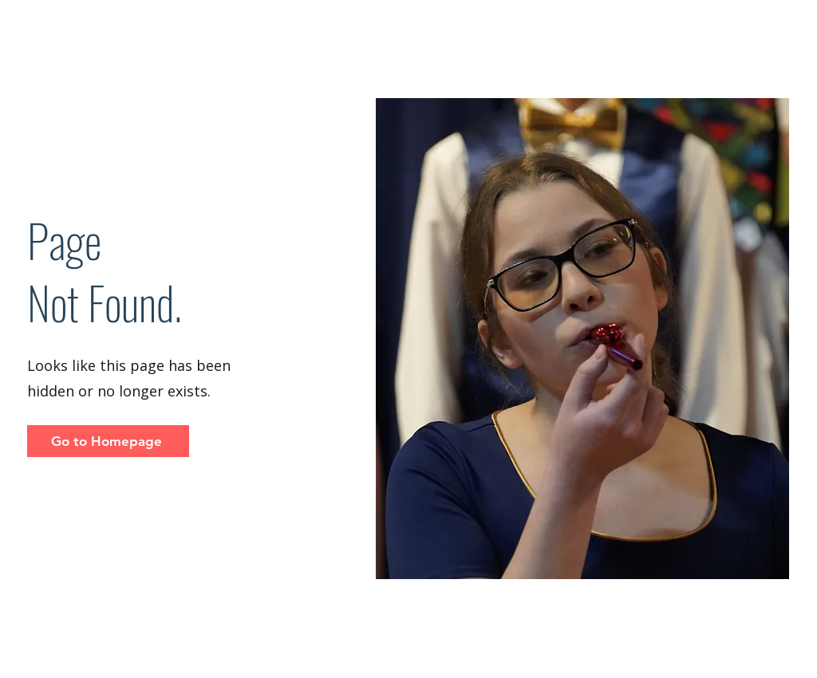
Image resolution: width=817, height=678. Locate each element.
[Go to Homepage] (108, 441)
